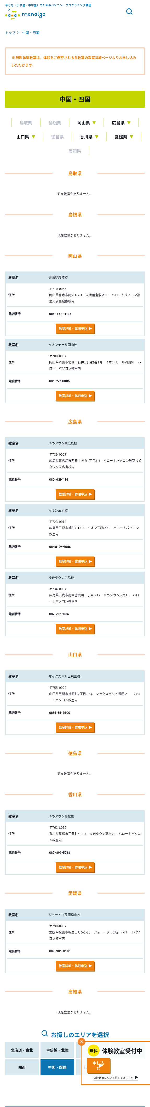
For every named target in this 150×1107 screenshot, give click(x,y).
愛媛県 (120, 136)
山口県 (22, 136)
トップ (10, 32)
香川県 (86, 136)
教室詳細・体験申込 (73, 328)
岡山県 (83, 122)
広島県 (118, 122)
